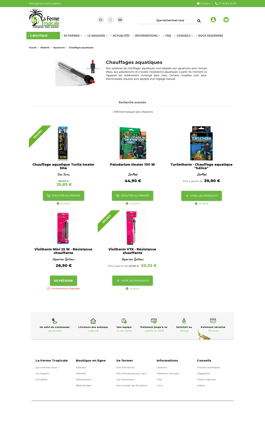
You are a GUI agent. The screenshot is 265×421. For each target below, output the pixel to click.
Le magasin (42, 373)
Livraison (162, 367)
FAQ (159, 379)
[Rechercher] (170, 20)
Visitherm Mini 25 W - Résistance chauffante (63, 251)
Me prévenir (63, 281)
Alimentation (83, 379)
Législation (203, 373)
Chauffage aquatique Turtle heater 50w (63, 166)
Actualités (42, 379)
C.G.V (160, 385)
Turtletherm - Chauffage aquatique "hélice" (201, 166)
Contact (204, 3)
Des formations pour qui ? (131, 373)
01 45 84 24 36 (225, 3)
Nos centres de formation (131, 385)
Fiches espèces (206, 379)
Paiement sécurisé (168, 373)
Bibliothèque (83, 385)
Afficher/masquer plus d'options (133, 111)
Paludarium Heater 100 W (132, 165)
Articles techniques (208, 367)
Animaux (81, 367)
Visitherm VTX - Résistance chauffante (132, 251)
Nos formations (125, 367)
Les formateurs (125, 379)
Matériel (81, 373)
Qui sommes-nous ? (47, 367)
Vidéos (201, 385)
